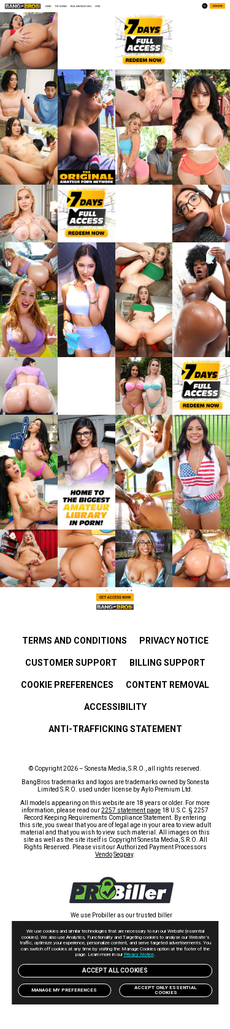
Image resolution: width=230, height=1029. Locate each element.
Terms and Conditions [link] (74, 641)
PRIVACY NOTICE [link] (174, 641)
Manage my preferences (64, 990)
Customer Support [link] (71, 663)
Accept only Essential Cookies (165, 990)
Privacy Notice (139, 954)
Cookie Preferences (67, 685)
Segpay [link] (123, 854)
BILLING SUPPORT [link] (167, 663)
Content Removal (167, 685)
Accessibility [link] (115, 707)
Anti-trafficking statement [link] (115, 729)
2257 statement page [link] (131, 810)
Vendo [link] (103, 854)
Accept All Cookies (115, 970)
